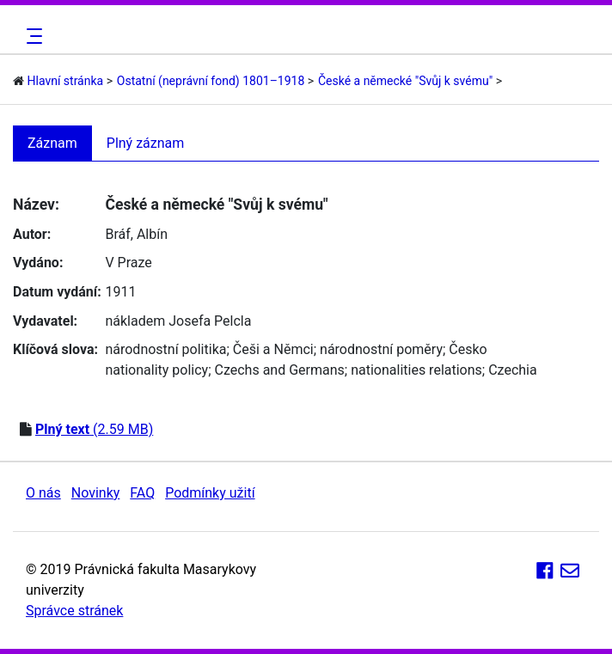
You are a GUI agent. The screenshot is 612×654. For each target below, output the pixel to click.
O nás (43, 493)
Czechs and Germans (280, 370)
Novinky (95, 493)
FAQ (142, 493)
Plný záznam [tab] (146, 143)
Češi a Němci (273, 349)
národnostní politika (165, 349)
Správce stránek (74, 610)
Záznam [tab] (52, 143)
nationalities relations (416, 370)
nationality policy (156, 370)
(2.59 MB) (94, 429)
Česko (468, 349)
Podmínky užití (209, 493)
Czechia (512, 370)
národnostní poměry (381, 349)
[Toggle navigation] (32, 36)
